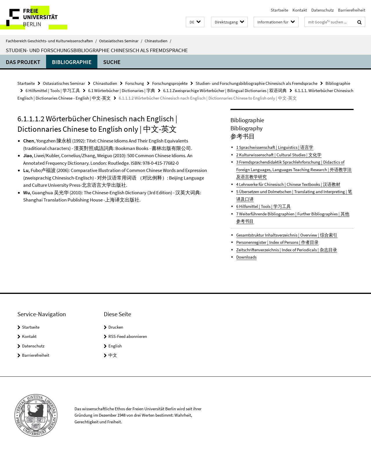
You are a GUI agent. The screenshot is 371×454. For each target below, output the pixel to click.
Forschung (134, 83)
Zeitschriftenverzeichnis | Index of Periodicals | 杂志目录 (286, 249)
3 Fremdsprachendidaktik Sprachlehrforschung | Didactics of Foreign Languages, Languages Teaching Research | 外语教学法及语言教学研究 (294, 169)
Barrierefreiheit (351, 10)
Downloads (246, 257)
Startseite (279, 10)
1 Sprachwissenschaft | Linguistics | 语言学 (274, 147)
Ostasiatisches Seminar (120, 41)
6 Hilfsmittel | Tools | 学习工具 (53, 90)
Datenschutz (322, 10)
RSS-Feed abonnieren (127, 336)
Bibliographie (72, 61)
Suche (112, 61)
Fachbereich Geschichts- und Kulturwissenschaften (51, 41)
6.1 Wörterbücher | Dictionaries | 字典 (121, 90)
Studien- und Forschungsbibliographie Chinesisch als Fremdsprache (97, 50)
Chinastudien (158, 41)
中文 (112, 355)
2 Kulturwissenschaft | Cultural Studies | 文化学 (278, 155)
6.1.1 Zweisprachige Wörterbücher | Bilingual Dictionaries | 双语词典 (225, 90)
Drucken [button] (115, 327)
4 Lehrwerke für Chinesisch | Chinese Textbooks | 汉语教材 (288, 184)
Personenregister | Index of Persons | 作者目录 (277, 242)
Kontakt (299, 10)
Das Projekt (23, 61)
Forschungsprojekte (170, 83)
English (115, 346)
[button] (195, 22)
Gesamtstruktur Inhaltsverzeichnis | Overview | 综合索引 (286, 235)
